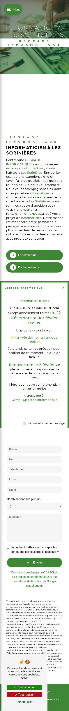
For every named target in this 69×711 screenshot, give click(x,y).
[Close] (63, 287)
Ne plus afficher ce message (46, 423)
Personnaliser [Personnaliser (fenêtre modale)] (24, 701)
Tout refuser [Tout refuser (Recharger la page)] (24, 694)
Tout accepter (24, 687)
